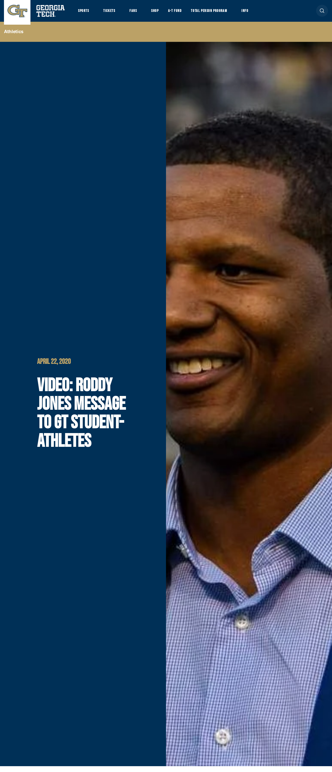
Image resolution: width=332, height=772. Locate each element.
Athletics (14, 37)
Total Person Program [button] (224, 13)
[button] (322, 14)
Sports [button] (84, 13)
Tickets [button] (113, 13)
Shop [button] (164, 13)
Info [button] (265, 13)
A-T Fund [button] (186, 13)
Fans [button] (140, 13)
